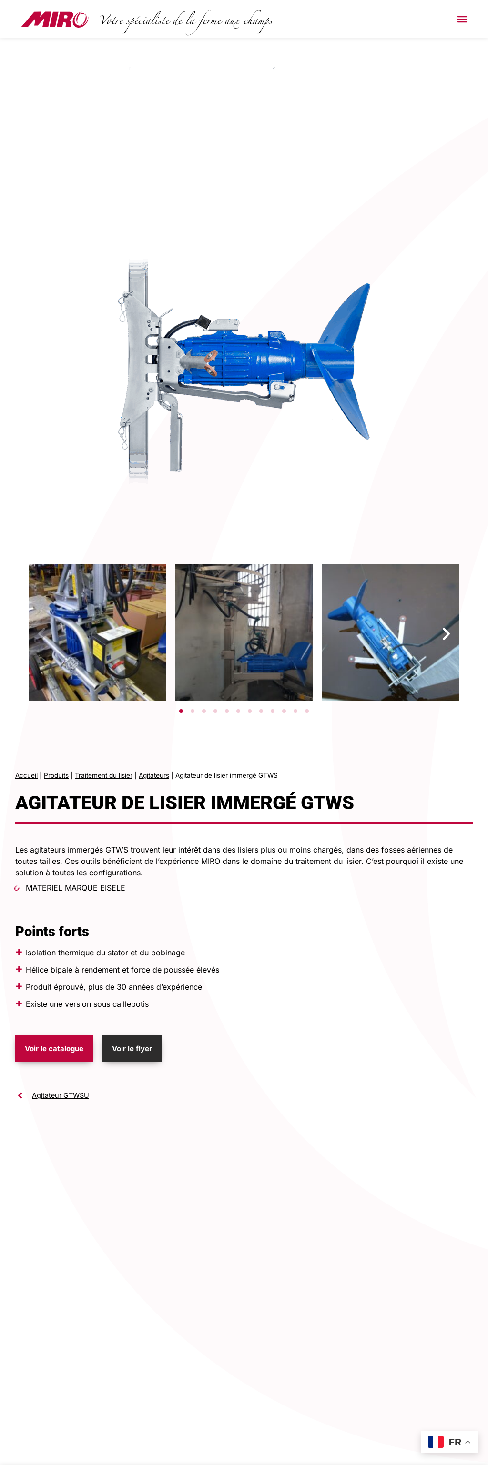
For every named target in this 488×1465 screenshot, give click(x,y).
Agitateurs (154, 775)
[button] (462, 19)
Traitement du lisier (103, 775)
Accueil (26, 775)
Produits (56, 775)
